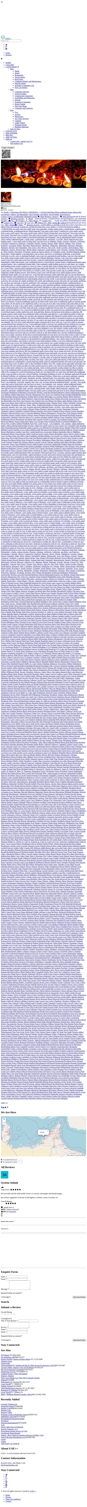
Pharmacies (19, 117)
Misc (12, 69)
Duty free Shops (21, 106)
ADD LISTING (11, 137)
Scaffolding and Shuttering (24, 98)
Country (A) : (7, 223)
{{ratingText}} (6, 1320)
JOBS (9, 139)
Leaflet (70, 1155)
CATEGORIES (12, 67)
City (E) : (19, 223)
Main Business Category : (49, 217)
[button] (47, 1131)
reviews (12, 1211)
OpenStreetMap (81, 1155)
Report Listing (8, 1216)
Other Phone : (32, 221)
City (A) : (29, 223)
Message (5, 1291)
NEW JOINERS (11, 133)
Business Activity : (17, 219)
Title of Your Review (9, 1322)
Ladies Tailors (20, 123)
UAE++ (33, 1494)
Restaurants (19, 75)
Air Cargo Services (22, 119)
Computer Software (22, 92)
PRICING (9, 135)
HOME (8, 63)
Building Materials (22, 127)
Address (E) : (46, 223)
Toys (16, 112)
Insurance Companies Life (24, 85)
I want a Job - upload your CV (21, 141)
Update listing (8, 1214)
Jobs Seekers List (16, 143)
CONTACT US (11, 131)
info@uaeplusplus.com (9, 1468)
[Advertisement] (43, 19)
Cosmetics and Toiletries (24, 108)
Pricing (8, 1500)
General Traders (21, 94)
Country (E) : (45, 221)
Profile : (41, 214)
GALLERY (10, 65)
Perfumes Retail (21, 125)
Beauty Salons (20, 104)
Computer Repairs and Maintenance (28, 81)
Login (8, 53)
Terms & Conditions (13, 1502)
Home (8, 1498)
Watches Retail (20, 83)
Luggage (18, 121)
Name (4, 1277)
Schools (18, 100)
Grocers (18, 114)
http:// (5, 208)
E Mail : (19, 225)
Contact (8, 1504)
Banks (17, 71)
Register (9, 55)
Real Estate (19, 79)
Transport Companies (23, 102)
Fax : (11, 221)
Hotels (17, 73)
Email (4, 1279)
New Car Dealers (21, 88)
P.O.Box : (20, 221)
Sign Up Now (15, 129)
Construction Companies (24, 96)
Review (4, 1330)
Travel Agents (20, 77)
